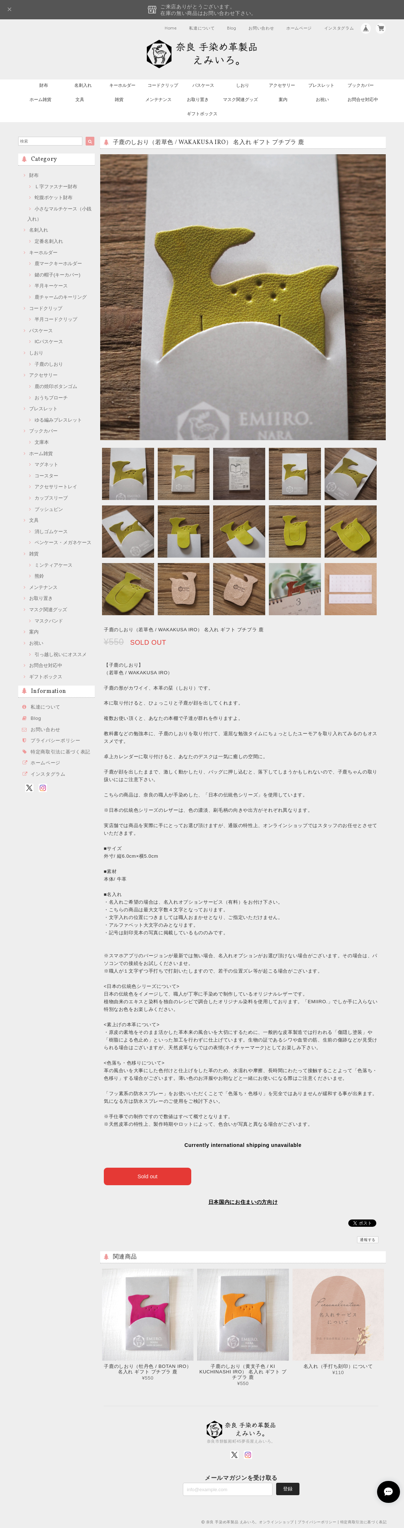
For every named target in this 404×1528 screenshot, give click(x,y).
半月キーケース (51, 285)
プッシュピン (49, 509)
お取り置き (198, 99)
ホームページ (299, 28)
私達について (202, 28)
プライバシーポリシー (56, 740)
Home (171, 28)
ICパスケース (49, 341)
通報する (368, 1240)
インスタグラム (339, 28)
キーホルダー (122, 85)
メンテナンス (158, 99)
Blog (231, 28)
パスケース (203, 85)
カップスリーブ (51, 498)
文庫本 (42, 442)
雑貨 (119, 99)
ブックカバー (361, 85)
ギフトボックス (202, 113)
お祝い (322, 99)
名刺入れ (83, 85)
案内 (283, 99)
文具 (79, 99)
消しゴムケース (51, 531)
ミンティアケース (53, 565)
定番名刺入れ (49, 241)
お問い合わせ (261, 28)
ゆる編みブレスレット (58, 420)
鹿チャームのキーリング (61, 297)
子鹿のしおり (49, 364)
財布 (43, 85)
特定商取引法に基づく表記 (60, 752)
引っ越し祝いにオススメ (61, 654)
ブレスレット (321, 85)
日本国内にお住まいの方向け (243, 1202)
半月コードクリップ (56, 319)
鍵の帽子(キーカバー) (58, 275)
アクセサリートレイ (56, 486)
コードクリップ (163, 85)
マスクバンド (49, 621)
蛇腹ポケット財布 (53, 197)
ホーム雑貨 (40, 99)
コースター (46, 475)
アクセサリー (282, 85)
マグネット (46, 464)
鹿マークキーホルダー (58, 263)
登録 (288, 1488)
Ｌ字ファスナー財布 (56, 186)
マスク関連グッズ (240, 99)
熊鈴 (39, 576)
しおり (242, 85)
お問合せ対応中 (363, 99)
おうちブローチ (51, 397)
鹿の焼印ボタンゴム (56, 386)
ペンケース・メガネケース (63, 542)
